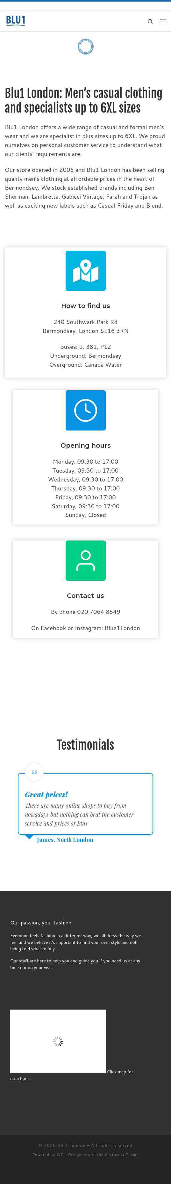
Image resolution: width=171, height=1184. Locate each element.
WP (59, 1154)
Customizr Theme (122, 1154)
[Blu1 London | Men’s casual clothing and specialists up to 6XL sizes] (16, 20)
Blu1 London (71, 1145)
